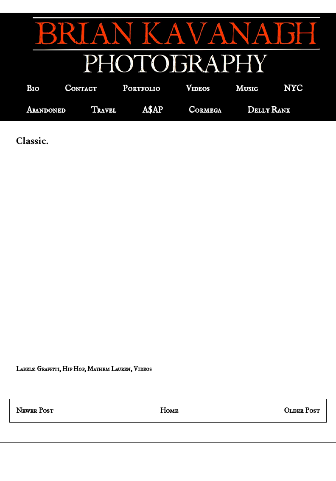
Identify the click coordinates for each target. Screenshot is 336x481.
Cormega (205, 110)
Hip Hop (73, 369)
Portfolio (141, 88)
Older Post (302, 410)
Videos (198, 88)
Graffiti (48, 369)
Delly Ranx (268, 110)
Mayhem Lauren (109, 369)
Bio (32, 88)
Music (246, 88)
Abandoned (45, 110)
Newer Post (34, 410)
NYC (293, 88)
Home (169, 410)
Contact (81, 88)
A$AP (152, 110)
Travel (103, 110)
